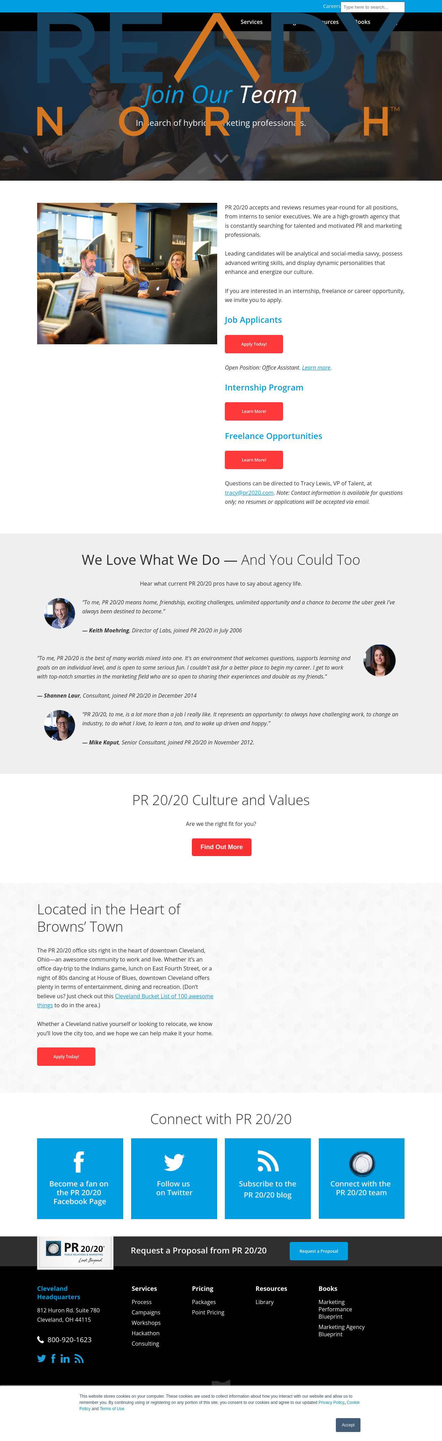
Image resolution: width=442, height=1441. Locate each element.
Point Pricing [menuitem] (208, 1312)
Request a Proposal (318, 1251)
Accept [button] (348, 1425)
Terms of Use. (113, 1408)
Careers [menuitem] (332, 6)
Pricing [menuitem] (202, 1288)
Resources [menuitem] (271, 1288)
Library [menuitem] (265, 1302)
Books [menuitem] (328, 1288)
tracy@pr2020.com (249, 493)
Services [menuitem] (144, 1288)
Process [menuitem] (141, 1302)
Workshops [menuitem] (146, 1323)
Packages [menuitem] (204, 1302)
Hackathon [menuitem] (145, 1333)
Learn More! (254, 411)
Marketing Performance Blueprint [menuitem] (335, 1309)
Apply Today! (254, 344)
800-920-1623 (70, 1339)
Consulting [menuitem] (145, 1343)
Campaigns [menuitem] (145, 1312)
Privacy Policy (331, 1402)
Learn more (316, 367)
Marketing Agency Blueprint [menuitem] (341, 1330)
